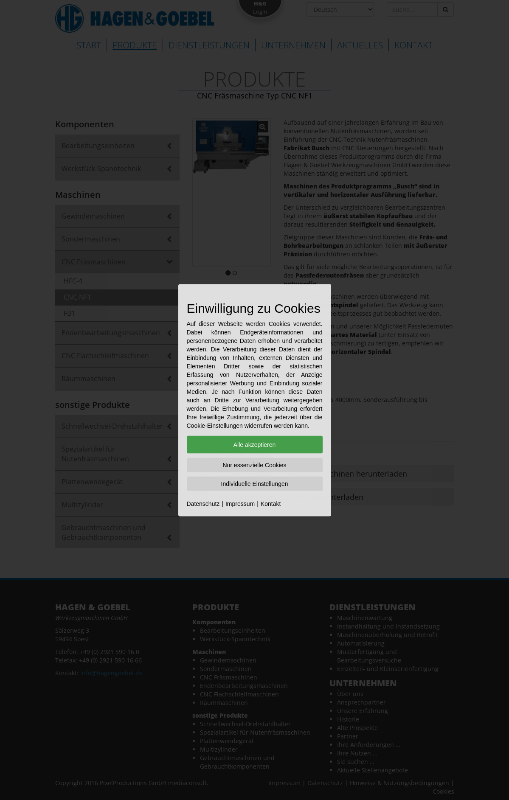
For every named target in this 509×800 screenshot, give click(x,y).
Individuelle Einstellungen (254, 483)
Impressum (240, 503)
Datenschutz (203, 503)
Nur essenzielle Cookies (254, 464)
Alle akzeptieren (254, 444)
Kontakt (271, 503)
